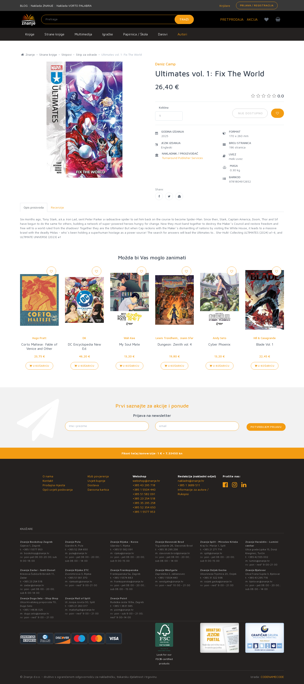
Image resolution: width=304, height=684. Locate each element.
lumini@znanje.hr (259, 560)
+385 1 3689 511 (189, 485)
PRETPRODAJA (231, 19)
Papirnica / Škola (135, 34)
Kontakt (48, 480)
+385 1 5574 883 (123, 577)
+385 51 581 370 (77, 577)
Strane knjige (54, 34)
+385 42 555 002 (258, 557)
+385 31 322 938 (213, 577)
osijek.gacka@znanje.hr (218, 581)
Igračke (107, 34)
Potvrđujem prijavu (266, 426)
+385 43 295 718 (144, 485)
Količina (163, 107)
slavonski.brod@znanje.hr (174, 553)
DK (84, 338)
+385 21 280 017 (78, 605)
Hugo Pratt (39, 338)
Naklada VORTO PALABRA (74, 5)
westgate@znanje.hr (171, 581)
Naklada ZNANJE (42, 5)
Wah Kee (129, 338)
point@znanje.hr (124, 609)
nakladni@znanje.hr (191, 480)
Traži (184, 19)
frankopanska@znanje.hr (129, 581)
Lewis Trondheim (167, 338)
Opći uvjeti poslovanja (58, 489)
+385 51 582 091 (144, 494)
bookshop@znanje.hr (36, 553)
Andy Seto (219, 338)
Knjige (29, 34)
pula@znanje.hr (78, 553)
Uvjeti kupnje (96, 480)
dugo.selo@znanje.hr (36, 613)
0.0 (267, 95)
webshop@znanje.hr (146, 480)
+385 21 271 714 (212, 549)
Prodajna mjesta (54, 485)
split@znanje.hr (213, 553)
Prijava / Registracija (257, 5)
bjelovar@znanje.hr (261, 581)
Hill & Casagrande (265, 338)
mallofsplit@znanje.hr (82, 609)
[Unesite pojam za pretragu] (117, 19)
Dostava (93, 485)
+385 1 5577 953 (144, 511)
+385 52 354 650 (144, 507)
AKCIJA (252, 19)
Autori (182, 34)
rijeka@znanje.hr (124, 553)
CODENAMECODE (272, 677)
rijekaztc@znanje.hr (80, 581)
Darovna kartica (98, 489)
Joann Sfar (186, 338)
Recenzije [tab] (57, 207)
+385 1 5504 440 (144, 489)
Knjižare (224, 5)
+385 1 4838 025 (33, 609)
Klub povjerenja (98, 476)
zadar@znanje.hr (34, 585)
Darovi (162, 34)
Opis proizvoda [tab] (34, 207)
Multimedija (83, 34)
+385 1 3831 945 (123, 605)
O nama (48, 476)
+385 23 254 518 (144, 498)
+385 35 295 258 (144, 503)
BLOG (24, 5)
